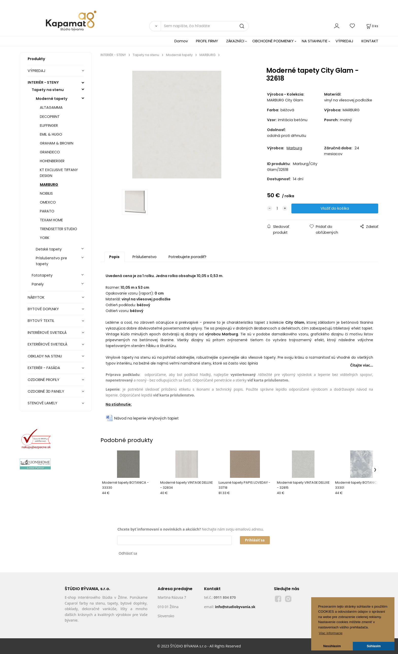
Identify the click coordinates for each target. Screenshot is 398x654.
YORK (44, 237)
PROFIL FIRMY (207, 41)
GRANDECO (50, 152)
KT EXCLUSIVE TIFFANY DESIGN (59, 172)
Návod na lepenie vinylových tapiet (146, 418)
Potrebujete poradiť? (187, 256)
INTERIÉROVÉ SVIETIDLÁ (47, 332)
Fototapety (42, 275)
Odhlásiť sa (128, 553)
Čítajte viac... (361, 365)
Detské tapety (49, 249)
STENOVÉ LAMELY (42, 403)
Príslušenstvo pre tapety (51, 261)
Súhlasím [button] (374, 646)
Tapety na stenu (48, 89)
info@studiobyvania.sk (235, 606)
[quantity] (277, 208)
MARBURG (49, 184)
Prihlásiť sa (255, 540)
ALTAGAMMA (51, 107)
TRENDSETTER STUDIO (58, 228)
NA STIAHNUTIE (314, 41)
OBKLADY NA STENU (45, 356)
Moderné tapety (52, 98)
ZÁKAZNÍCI (235, 41)
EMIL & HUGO (51, 134)
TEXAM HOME (51, 220)
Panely (38, 284)
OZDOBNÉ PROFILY (43, 379)
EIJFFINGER (49, 125)
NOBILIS (46, 193)
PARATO (47, 211)
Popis (114, 256)
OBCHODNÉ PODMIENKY (273, 41)
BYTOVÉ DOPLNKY (43, 309)
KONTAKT (369, 41)
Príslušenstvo (144, 256)
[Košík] (372, 26)
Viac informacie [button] (330, 633)
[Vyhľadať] (155, 26)
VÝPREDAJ (344, 41)
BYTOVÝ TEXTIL (41, 320)
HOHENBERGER (52, 161)
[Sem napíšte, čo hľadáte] (205, 26)
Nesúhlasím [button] (332, 646)
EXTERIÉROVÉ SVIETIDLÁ (47, 344)
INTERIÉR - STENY (43, 82)
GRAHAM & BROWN (56, 143)
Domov (181, 41)
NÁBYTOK (36, 297)
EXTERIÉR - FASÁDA (44, 367)
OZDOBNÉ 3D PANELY (46, 391)
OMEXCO (48, 202)
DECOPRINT (50, 116)
